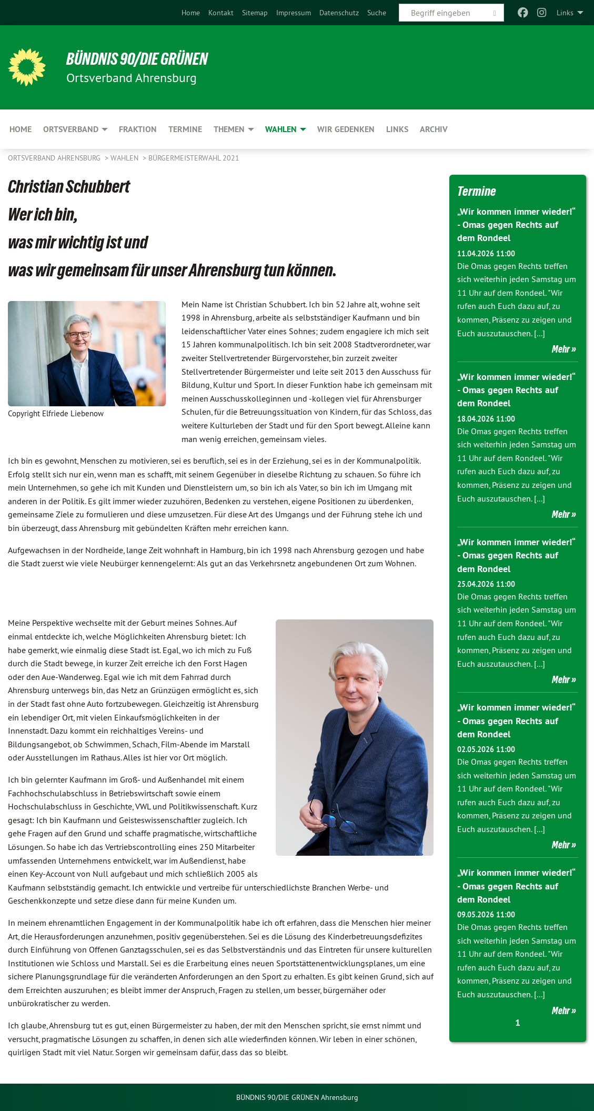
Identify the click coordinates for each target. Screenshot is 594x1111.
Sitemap (255, 12)
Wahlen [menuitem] (281, 129)
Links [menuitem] (565, 12)
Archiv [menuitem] (434, 129)
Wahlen (125, 158)
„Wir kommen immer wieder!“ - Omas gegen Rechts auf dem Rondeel (516, 224)
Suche (376, 12)
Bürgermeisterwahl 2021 (193, 158)
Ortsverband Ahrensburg (55, 158)
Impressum (293, 12)
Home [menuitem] (20, 129)
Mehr (561, 349)
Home (191, 12)
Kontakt (221, 12)
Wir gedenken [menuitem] (346, 129)
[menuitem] (191, 12)
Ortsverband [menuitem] (70, 129)
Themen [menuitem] (229, 129)
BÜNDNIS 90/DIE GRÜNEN (137, 58)
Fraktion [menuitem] (138, 129)
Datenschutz (339, 12)
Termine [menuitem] (185, 129)
